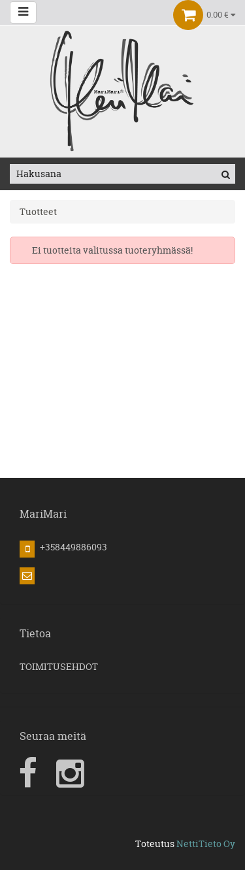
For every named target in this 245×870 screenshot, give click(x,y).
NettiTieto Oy (205, 843)
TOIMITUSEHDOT (59, 666)
